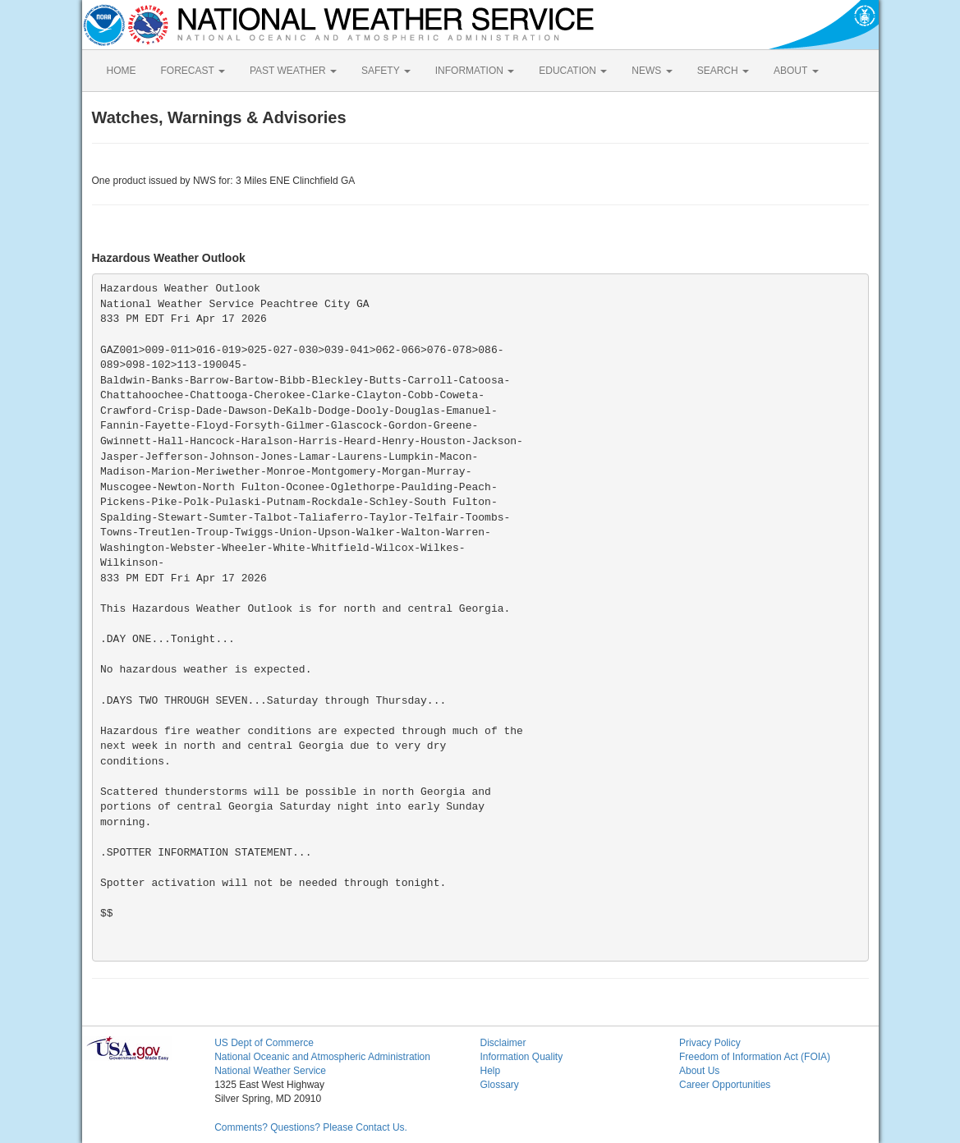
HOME (121, 70)
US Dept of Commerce (264, 1043)
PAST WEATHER (293, 70)
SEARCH (723, 70)
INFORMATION (474, 70)
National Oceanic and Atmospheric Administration (322, 1057)
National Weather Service (270, 1070)
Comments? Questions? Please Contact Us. (310, 1127)
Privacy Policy (710, 1043)
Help (490, 1070)
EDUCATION (573, 70)
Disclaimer (503, 1043)
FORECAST (193, 70)
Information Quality (521, 1057)
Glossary (499, 1084)
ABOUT (796, 70)
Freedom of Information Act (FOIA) (754, 1057)
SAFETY (386, 70)
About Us (699, 1070)
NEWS (652, 70)
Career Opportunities (724, 1084)
